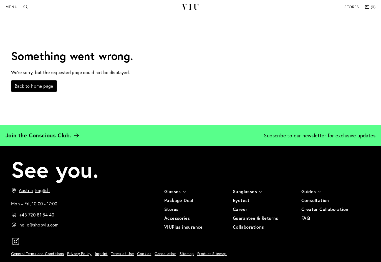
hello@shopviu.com (39, 225)
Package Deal (178, 200)
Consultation (315, 200)
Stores (351, 6)
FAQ (305, 218)
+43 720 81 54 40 (36, 215)
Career (240, 209)
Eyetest (241, 200)
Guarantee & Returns (255, 218)
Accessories (177, 218)
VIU (190, 7)
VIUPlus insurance (183, 227)
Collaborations (248, 227)
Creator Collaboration (324, 209)
